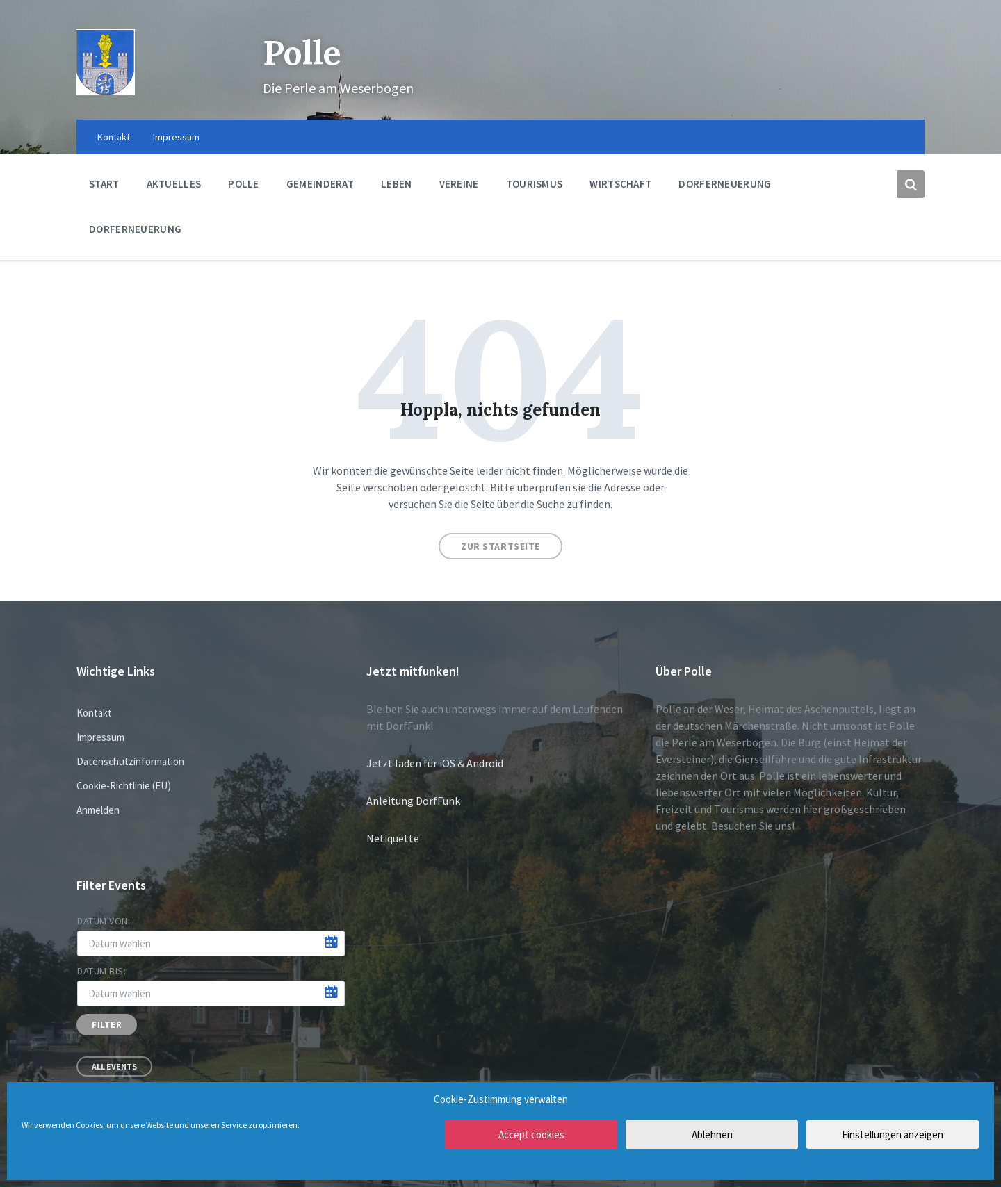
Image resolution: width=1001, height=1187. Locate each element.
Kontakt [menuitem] (113, 137)
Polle (302, 52)
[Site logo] (105, 91)
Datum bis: (102, 971)
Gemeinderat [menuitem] (320, 183)
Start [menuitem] (104, 183)
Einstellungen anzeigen (892, 1134)
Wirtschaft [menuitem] (620, 183)
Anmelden (98, 810)
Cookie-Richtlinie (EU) (123, 785)
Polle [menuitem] (243, 183)
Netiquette (392, 838)
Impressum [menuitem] (176, 137)
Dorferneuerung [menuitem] (724, 183)
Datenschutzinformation (130, 761)
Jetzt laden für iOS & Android (434, 763)
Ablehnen (712, 1134)
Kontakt (94, 712)
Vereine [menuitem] (459, 183)
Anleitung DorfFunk (413, 801)
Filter (107, 1025)
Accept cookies (531, 1134)
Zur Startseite (500, 546)
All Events (114, 1066)
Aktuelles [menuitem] (174, 183)
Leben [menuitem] (396, 183)
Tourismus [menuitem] (534, 183)
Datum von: (104, 921)
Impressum (100, 737)
